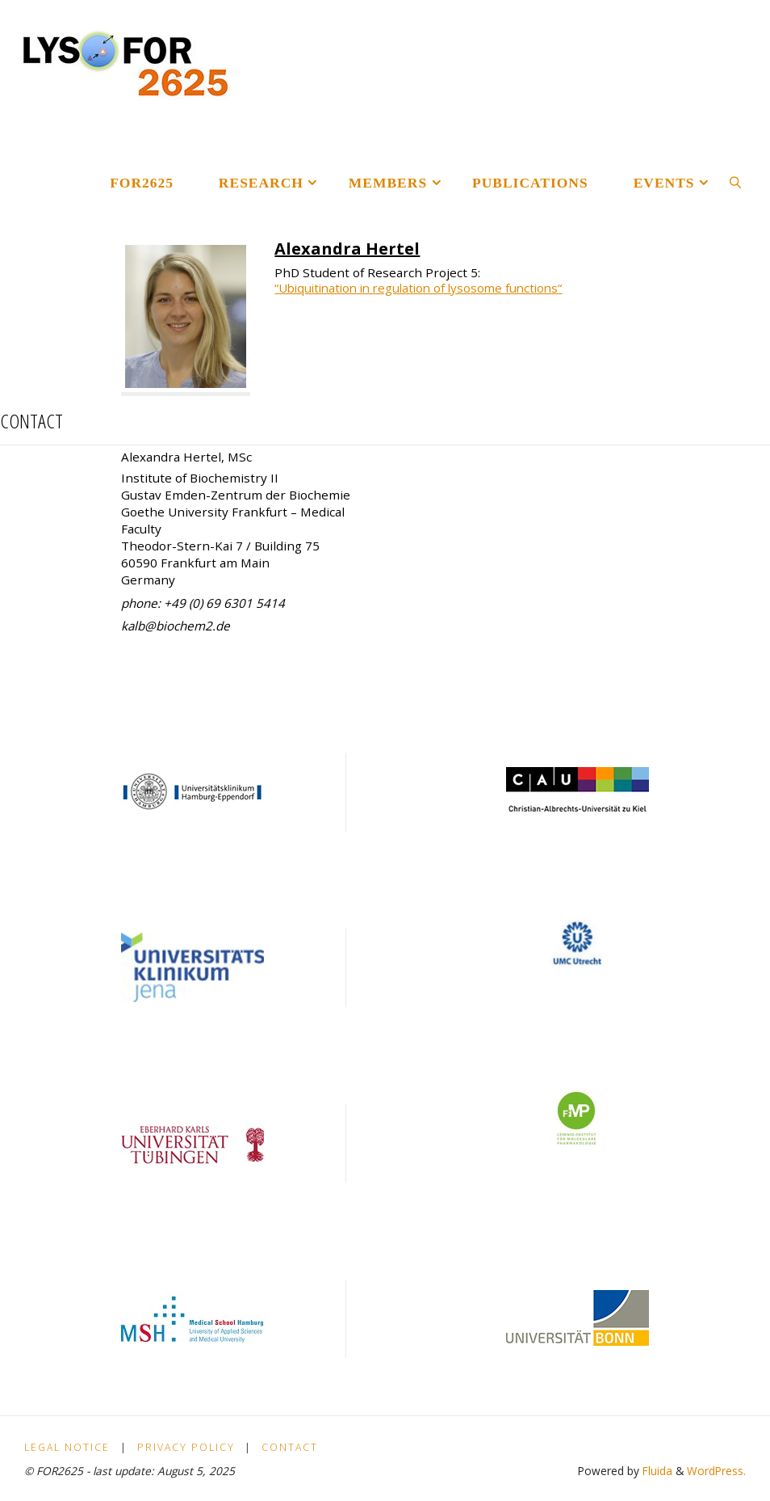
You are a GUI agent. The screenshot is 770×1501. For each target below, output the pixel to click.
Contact (290, 1447)
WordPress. (716, 1470)
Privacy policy (186, 1447)
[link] (735, 181)
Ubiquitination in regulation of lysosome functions (425, 288)
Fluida (655, 1470)
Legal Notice (67, 1447)
